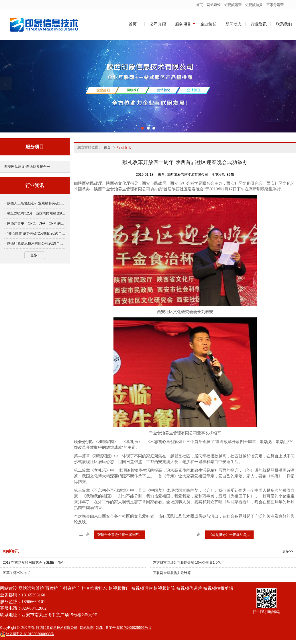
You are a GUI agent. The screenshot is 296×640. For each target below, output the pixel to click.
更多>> (287, 551)
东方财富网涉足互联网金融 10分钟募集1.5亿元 (188, 563)
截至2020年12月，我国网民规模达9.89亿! (36, 213)
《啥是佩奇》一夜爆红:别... (229, 535)
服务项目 (183, 24)
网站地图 (87, 628)
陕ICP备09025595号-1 (134, 628)
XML (99, 628)
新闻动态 (234, 24)
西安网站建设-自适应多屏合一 (27, 167)
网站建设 (214, 5)
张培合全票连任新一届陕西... (119, 535)
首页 (199, 5)
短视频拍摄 (253, 5)
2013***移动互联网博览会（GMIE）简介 (33, 563)
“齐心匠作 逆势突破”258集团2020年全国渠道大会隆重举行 (36, 233)
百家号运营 (275, 5)
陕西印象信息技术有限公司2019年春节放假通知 (36, 243)
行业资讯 (259, 24)
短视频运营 (233, 5)
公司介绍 (158, 24)
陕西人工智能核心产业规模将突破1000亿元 (36, 203)
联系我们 (284, 24)
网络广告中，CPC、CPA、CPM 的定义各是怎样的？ (36, 223)
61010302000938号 (27, 634)
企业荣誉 (208, 24)
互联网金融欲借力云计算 (172, 573)
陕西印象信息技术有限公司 (56, 628)
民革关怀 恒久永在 (17, 573)
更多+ (34, 255)
